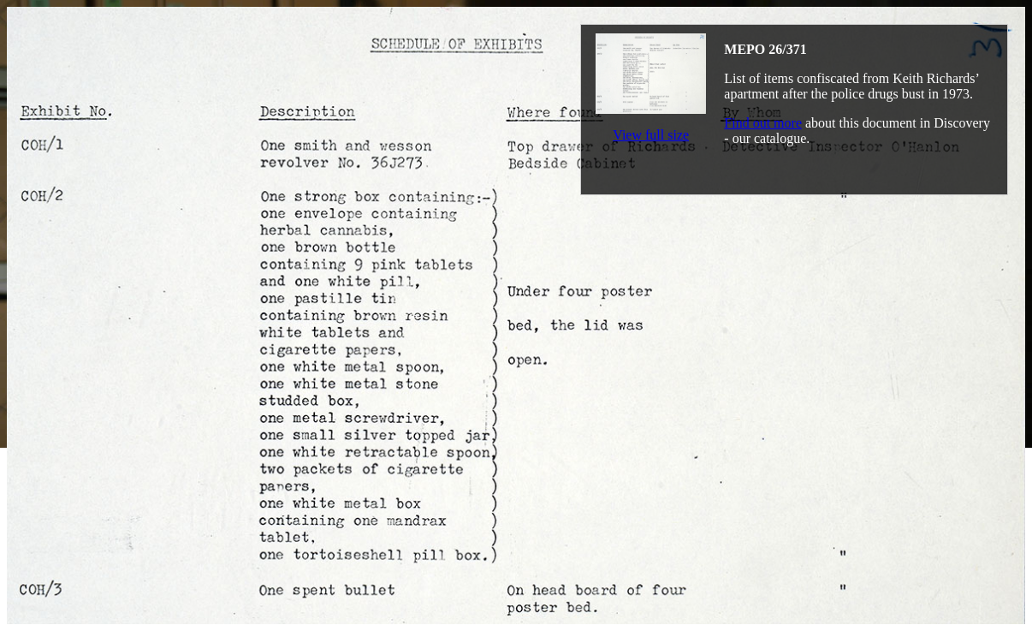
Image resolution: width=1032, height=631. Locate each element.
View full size (651, 135)
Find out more (763, 123)
